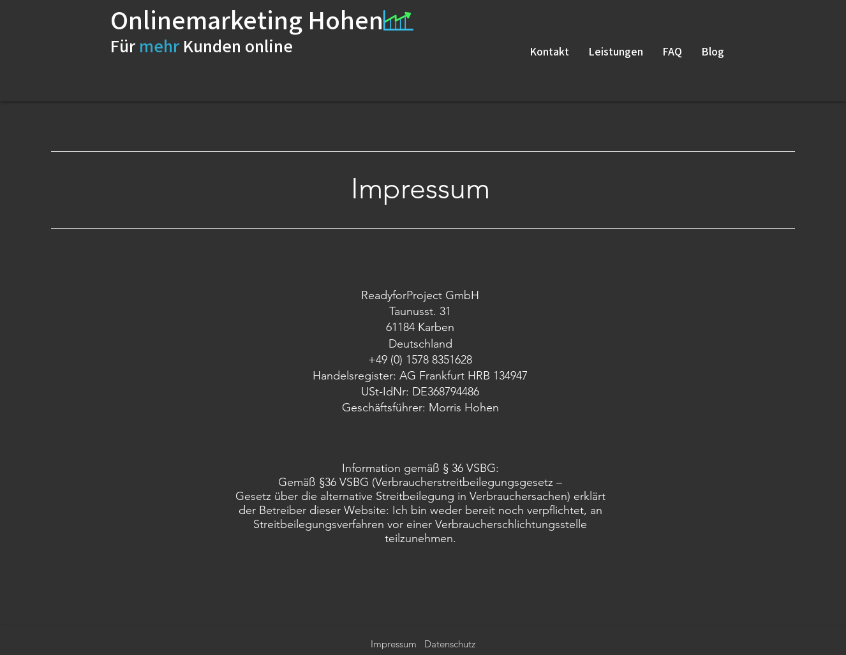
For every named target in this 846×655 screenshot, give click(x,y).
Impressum (395, 644)
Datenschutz (449, 644)
